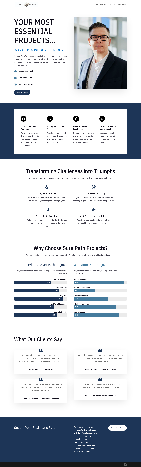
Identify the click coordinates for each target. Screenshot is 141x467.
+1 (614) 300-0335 (120, 4)
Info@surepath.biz (103, 4)
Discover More (22, 92)
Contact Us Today (117, 428)
